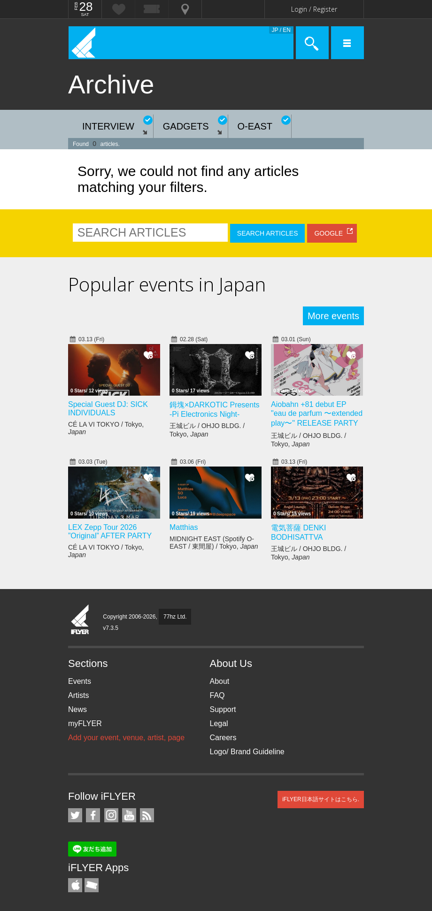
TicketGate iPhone (92, 885)
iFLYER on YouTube (129, 815)
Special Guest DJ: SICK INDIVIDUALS (108, 408)
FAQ (217, 695)
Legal (219, 723)
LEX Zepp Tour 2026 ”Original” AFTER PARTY (110, 531)
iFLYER (80, 620)
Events (79, 681)
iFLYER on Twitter (75, 815)
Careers (223, 738)
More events (333, 316)
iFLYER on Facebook (93, 815)
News (77, 709)
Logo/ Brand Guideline (247, 752)
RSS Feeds (147, 815)
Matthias (184, 527)
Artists (78, 695)
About (220, 681)
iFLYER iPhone (75, 885)
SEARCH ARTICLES (267, 233)
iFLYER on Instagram (111, 815)
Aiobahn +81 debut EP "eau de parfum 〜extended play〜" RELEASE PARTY (317, 413)
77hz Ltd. (174, 616)
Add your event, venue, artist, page (126, 738)
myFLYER (85, 723)
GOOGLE (328, 233)
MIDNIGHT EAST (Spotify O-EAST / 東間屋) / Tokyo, (214, 542)
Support (223, 709)
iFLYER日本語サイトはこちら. (320, 799)
